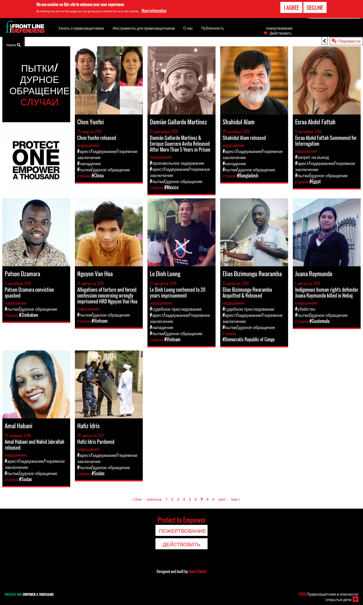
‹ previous (153, 499)
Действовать (281, 33)
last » (235, 499)
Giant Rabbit (198, 571)
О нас (188, 28)
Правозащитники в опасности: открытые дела (328, 596)
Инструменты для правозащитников (144, 28)
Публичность (212, 28)
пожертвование (279, 28)
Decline (315, 7)
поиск (13, 44)
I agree (291, 7)
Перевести (349, 40)
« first (137, 499)
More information (154, 10)
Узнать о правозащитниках (81, 28)
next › (222, 499)
